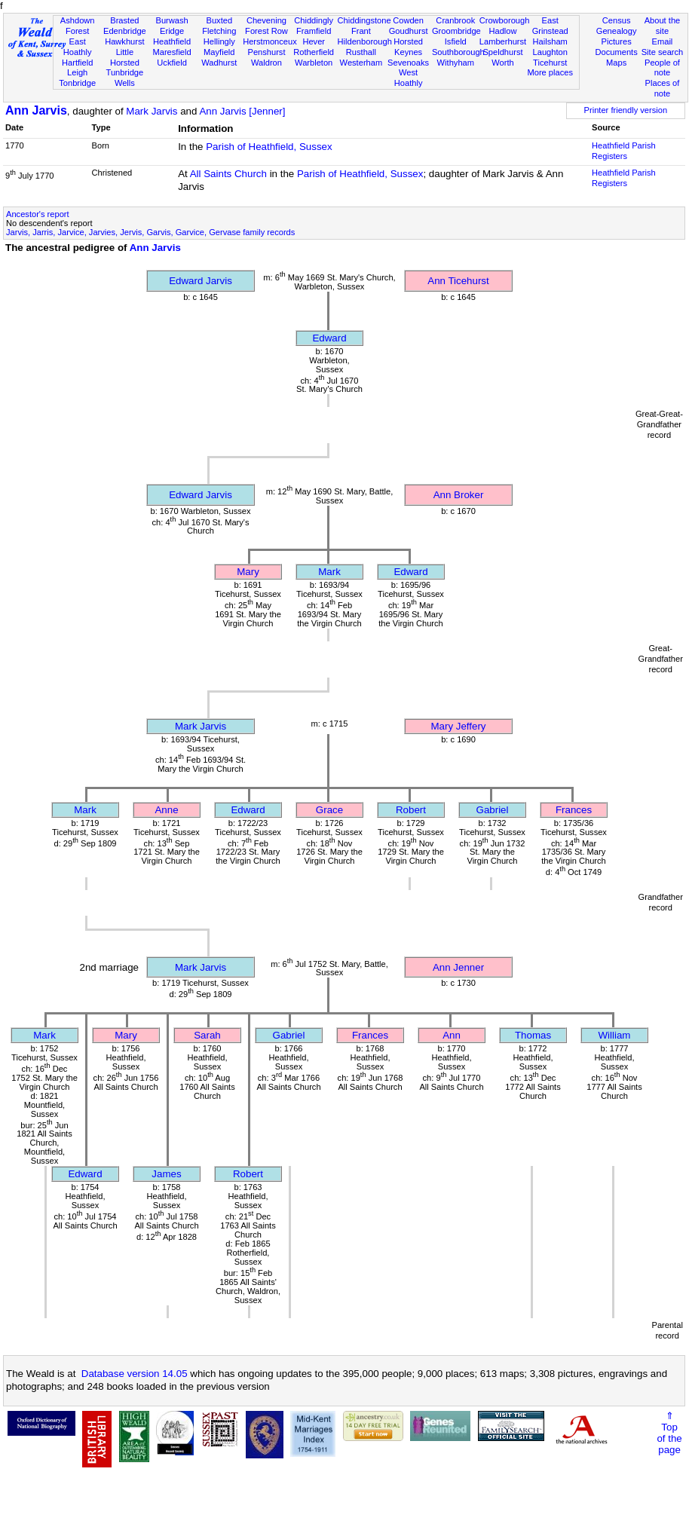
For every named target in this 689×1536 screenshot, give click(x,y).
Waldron (266, 62)
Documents (617, 52)
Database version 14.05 (134, 1373)
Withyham (455, 62)
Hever (313, 41)
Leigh (77, 72)
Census (616, 20)
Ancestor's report (37, 214)
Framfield (313, 30)
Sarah (207, 1035)
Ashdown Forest (77, 25)
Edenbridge (124, 30)
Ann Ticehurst (458, 280)
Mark (329, 571)
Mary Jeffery (457, 726)
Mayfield (219, 52)
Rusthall (361, 52)
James (166, 1174)
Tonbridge (77, 82)
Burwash (171, 20)
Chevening (266, 20)
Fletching (219, 30)
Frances (574, 809)
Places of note (662, 88)
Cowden (408, 20)
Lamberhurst (502, 41)
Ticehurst (550, 62)
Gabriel (492, 809)
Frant (361, 30)
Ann (451, 1035)
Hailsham (550, 41)
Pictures (617, 41)
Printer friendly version (626, 110)
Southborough (458, 52)
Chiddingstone (364, 20)
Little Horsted (124, 57)
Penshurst (266, 52)
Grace (329, 809)
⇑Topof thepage (669, 1432)
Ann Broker (458, 494)
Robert (411, 809)
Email (662, 41)
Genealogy (616, 30)
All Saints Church (228, 173)
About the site (663, 25)
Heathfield (172, 41)
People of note (662, 68)
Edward (329, 338)
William (615, 1035)
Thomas (533, 1035)
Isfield (456, 41)
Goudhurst (408, 30)
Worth (502, 62)
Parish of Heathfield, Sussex (269, 146)
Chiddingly (313, 20)
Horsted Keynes (408, 47)
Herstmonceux (270, 41)
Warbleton (313, 62)
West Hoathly (408, 77)
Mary (248, 571)
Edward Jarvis (200, 280)
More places (550, 72)
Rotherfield (313, 52)
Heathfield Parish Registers (624, 151)
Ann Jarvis (36, 110)
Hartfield (77, 62)
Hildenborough (365, 41)
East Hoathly (77, 47)
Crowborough (504, 20)
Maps (616, 62)
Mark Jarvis (151, 111)
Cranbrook (455, 20)
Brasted (124, 20)
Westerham (361, 62)
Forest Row (266, 30)
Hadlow (502, 30)
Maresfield (171, 52)
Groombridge (456, 30)
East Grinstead (550, 25)
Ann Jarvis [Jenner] (242, 111)
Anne (166, 809)
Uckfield (172, 62)
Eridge (172, 30)
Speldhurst (502, 52)
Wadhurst (219, 62)
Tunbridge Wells (125, 77)
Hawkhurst (124, 41)
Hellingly (219, 41)
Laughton (550, 52)
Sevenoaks (408, 62)
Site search (663, 52)
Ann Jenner (458, 967)
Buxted (219, 20)
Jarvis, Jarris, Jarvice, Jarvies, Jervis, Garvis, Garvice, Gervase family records (150, 232)
